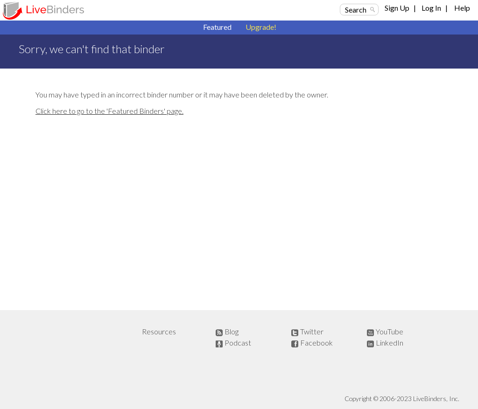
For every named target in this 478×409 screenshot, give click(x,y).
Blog (232, 331)
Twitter (311, 331)
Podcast (238, 342)
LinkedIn (389, 342)
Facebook (316, 342)
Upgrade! (261, 26)
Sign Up (397, 7)
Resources (159, 331)
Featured (217, 26)
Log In (431, 7)
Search (355, 9)
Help (462, 7)
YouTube (389, 331)
